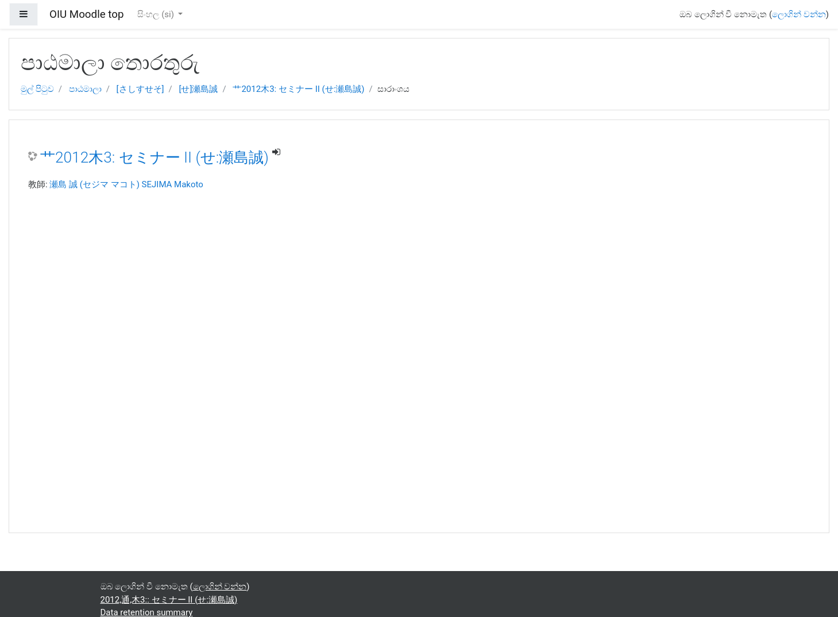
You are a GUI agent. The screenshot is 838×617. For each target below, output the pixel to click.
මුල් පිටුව (37, 89)
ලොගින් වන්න (799, 14)
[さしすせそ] (140, 89)
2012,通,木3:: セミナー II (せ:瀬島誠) (169, 600)
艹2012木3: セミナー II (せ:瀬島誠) (298, 89)
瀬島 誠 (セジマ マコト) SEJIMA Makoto (126, 184)
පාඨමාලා (85, 89)
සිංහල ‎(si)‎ (156, 14)
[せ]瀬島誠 (198, 89)
